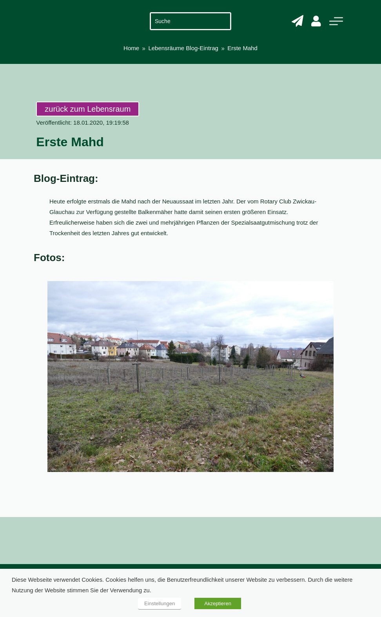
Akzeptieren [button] (217, 603)
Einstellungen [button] (159, 603)
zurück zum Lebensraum (88, 109)
